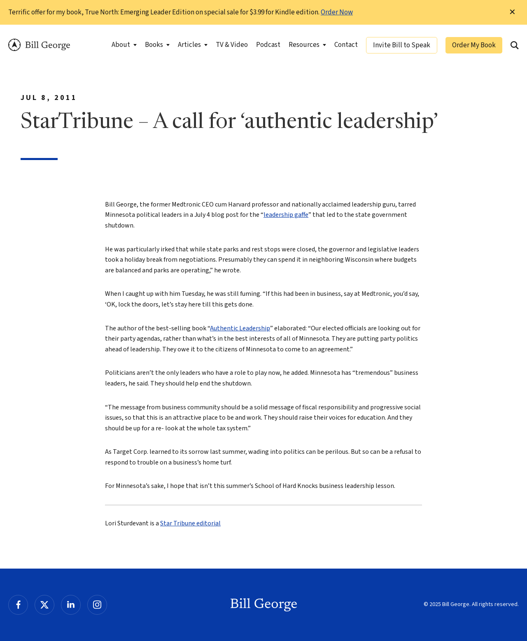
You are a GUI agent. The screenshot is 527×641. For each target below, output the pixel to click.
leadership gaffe (286, 214)
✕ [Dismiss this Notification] (512, 12)
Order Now (337, 12)
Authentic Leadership (240, 328)
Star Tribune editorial (190, 523)
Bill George (39, 45)
